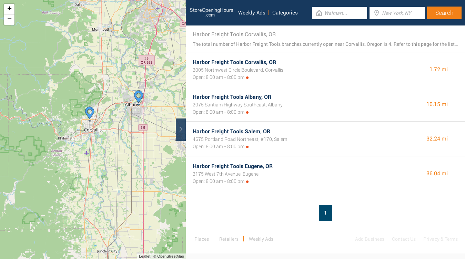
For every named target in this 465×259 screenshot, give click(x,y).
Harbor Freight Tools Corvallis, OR (234, 62)
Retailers (229, 239)
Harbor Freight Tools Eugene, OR (233, 166)
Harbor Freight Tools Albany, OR (232, 97)
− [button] (9, 19)
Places (201, 239)
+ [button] (9, 9)
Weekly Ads (251, 13)
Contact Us (404, 239)
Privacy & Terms (440, 239)
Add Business (369, 239)
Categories (285, 13)
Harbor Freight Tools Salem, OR (231, 131)
